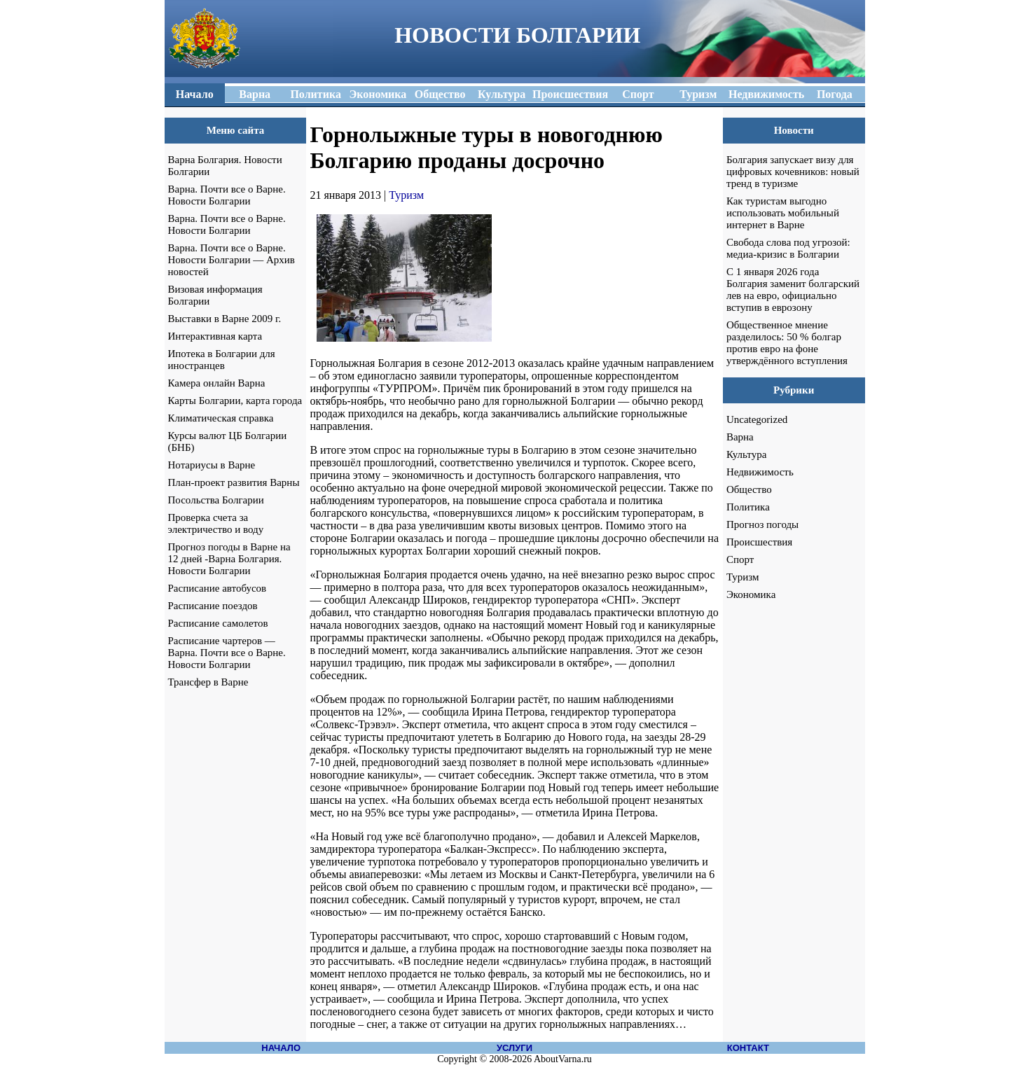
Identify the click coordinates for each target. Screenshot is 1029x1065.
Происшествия (759, 542)
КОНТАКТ (748, 1048)
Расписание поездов (213, 605)
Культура (746, 454)
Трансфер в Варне (208, 682)
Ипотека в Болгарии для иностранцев (221, 359)
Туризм (406, 195)
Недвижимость (760, 472)
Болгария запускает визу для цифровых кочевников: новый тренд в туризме (792, 171)
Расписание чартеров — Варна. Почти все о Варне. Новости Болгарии (227, 652)
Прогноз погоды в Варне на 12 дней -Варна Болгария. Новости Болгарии (229, 558)
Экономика (750, 594)
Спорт (740, 559)
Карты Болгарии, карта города (235, 400)
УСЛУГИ (514, 1048)
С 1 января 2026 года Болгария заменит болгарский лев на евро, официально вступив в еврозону (792, 289)
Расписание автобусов (217, 588)
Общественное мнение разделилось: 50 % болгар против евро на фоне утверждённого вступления (787, 342)
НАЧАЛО (281, 1048)
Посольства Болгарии (216, 500)
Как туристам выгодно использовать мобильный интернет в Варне (782, 212)
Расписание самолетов (218, 623)
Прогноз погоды (762, 524)
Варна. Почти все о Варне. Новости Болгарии (227, 195)
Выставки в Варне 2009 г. (225, 318)
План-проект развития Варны (234, 482)
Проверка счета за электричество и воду (216, 523)
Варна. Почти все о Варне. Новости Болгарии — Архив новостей (231, 259)
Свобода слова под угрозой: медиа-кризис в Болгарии (788, 248)
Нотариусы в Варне (212, 465)
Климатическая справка (221, 418)
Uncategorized (756, 419)
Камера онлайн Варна (216, 383)
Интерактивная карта (215, 336)
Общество (749, 489)
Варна (740, 437)
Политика (748, 507)
